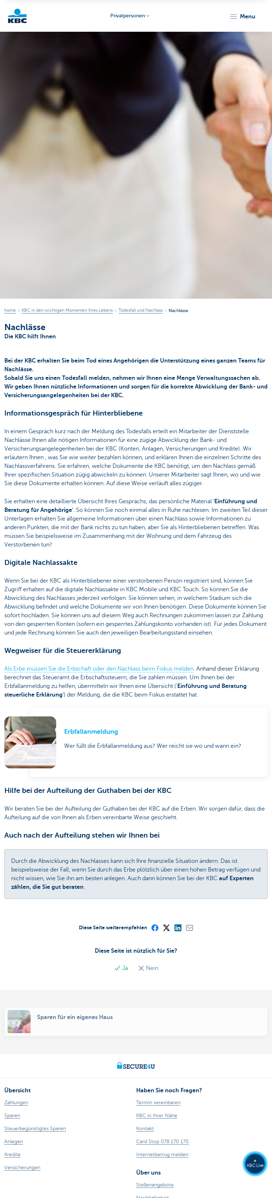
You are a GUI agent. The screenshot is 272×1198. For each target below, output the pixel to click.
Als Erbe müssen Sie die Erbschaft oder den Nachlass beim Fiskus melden (98, 669)
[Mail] (189, 927)
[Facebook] (154, 927)
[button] (242, 16)
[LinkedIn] (177, 927)
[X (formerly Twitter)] (166, 927)
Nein (148, 968)
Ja (121, 968)
